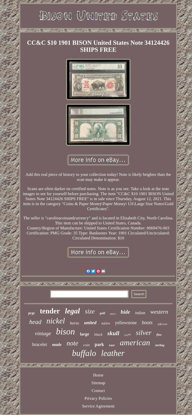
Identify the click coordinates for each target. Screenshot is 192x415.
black (98, 334)
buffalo (84, 353)
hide (125, 312)
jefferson (162, 323)
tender (50, 311)
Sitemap (98, 382)
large (84, 334)
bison (65, 331)
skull (113, 333)
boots (147, 322)
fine (159, 334)
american (135, 342)
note (72, 343)
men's (113, 313)
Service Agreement (98, 406)
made (57, 344)
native (106, 323)
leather (112, 353)
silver (144, 332)
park (99, 344)
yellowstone (126, 322)
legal (72, 311)
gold (102, 313)
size (90, 311)
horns (74, 323)
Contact (98, 390)
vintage (43, 333)
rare (112, 345)
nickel (55, 320)
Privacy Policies (98, 398)
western (159, 312)
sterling (159, 345)
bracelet (39, 344)
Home (98, 375)
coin (86, 345)
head (35, 321)
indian (140, 313)
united (90, 322)
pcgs (31, 313)
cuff (127, 335)
